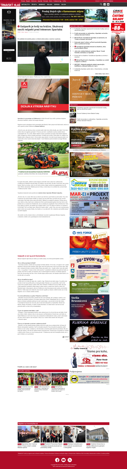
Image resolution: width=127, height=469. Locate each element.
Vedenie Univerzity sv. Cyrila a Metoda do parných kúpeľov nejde (95, 445)
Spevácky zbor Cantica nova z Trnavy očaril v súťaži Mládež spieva (27, 445)
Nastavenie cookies (95, 453)
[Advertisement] (32, 353)
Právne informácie (49, 453)
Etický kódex (72, 453)
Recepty (45, 1)
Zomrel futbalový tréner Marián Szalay (88, 113)
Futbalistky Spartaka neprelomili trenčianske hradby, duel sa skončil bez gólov (25, 389)
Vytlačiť (66, 337)
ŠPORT (19, 32)
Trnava (23, 1)
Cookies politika (105, 453)
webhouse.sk (71, 466)
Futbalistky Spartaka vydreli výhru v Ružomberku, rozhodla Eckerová (91, 69)
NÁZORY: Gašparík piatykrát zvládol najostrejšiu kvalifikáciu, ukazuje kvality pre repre (89, 65)
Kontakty (86, 453)
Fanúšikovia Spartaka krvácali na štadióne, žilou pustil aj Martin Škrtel (90, 47)
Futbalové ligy (57, 1)
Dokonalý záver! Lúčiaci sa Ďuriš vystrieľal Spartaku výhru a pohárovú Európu (91, 43)
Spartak (40, 1)
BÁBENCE (42, 4)
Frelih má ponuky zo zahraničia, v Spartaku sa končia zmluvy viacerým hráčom (42, 389)
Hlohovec (34, 1)
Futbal (22, 32)
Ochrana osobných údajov (61, 453)
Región (28, 1)
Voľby (64, 1)
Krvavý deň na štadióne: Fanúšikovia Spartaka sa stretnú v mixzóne (91, 56)
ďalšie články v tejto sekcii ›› (102, 73)
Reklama (78, 453)
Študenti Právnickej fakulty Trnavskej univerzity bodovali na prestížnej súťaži (51, 445)
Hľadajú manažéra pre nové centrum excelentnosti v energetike (73, 445)
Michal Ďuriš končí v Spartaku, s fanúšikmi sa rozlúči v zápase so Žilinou (92, 60)
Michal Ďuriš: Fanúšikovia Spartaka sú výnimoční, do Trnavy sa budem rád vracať (58, 389)
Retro (50, 1)
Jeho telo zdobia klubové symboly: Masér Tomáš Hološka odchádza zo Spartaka (90, 51)
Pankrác (110, 1)
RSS (82, 453)
